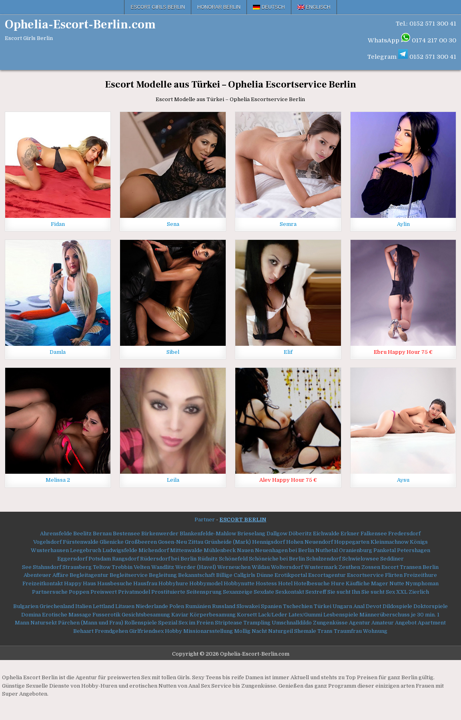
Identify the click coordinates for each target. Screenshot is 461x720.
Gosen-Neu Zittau (180, 542)
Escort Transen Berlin (410, 567)
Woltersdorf (287, 567)
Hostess (266, 583)
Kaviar (179, 615)
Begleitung (163, 575)
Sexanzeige (238, 592)
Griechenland (57, 606)
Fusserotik (106, 615)
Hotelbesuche (312, 583)
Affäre (60, 575)
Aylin (403, 224)
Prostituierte (168, 592)
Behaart (83, 631)
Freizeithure (420, 575)
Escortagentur (327, 575)
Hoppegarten (351, 542)
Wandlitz (162, 567)
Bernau (102, 534)
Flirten (394, 575)
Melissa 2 (58, 480)
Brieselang (251, 534)
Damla (58, 352)
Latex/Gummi (305, 615)
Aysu (403, 480)
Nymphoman (422, 583)
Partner (204, 520)
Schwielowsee (360, 559)
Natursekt (43, 623)
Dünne (265, 575)
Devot (373, 606)
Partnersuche (50, 592)
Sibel (172, 352)
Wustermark (320, 567)
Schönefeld (233, 559)
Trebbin (122, 567)
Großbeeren (141, 542)
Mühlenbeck (220, 550)
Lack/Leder (272, 615)
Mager (379, 583)
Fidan (58, 224)
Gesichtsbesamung (146, 615)
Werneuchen (234, 567)
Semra (288, 224)
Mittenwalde (186, 550)
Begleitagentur (89, 575)
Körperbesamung (213, 615)
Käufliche (358, 583)
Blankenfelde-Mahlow (208, 534)
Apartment (432, 623)
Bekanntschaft (196, 575)
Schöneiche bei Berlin (277, 559)
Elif (288, 352)
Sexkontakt (289, 592)
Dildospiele (397, 606)
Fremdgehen (111, 631)
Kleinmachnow (390, 542)
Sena (173, 224)
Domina (31, 615)
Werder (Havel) (195, 567)
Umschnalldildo (292, 623)
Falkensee (374, 534)
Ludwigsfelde (119, 550)
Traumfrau (348, 631)
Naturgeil (280, 631)
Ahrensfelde (56, 534)
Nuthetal (326, 550)
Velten (142, 567)
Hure (338, 583)
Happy (73, 583)
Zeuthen (349, 567)
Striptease (228, 623)
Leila (173, 480)
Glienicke (112, 542)
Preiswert (103, 592)
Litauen (124, 606)
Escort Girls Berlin (157, 7)
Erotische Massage (66, 615)
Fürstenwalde (80, 542)
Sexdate (264, 592)
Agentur (359, 623)
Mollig (242, 631)
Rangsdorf (125, 559)
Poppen (79, 592)
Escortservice (365, 575)
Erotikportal (291, 575)
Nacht (259, 631)
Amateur (382, 623)
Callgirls (244, 575)
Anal (359, 606)
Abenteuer (37, 575)
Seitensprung (204, 592)
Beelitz (82, 534)
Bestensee (126, 534)
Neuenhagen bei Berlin (284, 550)
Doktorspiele (430, 606)
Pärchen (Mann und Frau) (90, 623)
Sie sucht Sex (378, 592)
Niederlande (152, 606)
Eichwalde (326, 534)
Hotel (285, 583)
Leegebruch (85, 550)
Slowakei (248, 606)
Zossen (370, 567)
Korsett (247, 615)
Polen (176, 606)
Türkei (322, 606)
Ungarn (342, 606)
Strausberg (77, 567)
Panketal (384, 550)
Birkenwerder (159, 534)
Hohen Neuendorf (309, 542)
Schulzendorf (323, 559)
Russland (223, 606)
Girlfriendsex (146, 631)
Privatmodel (134, 592)
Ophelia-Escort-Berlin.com (80, 24)
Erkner (349, 534)
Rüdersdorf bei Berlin (168, 559)
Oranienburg (355, 550)
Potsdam (99, 559)
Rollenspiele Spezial (150, 623)
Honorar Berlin (219, 7)
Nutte (396, 583)
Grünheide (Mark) (227, 542)
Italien (83, 606)
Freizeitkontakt (42, 583)
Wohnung (375, 631)
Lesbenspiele (340, 615)
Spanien (271, 606)
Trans (325, 631)
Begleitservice (129, 575)
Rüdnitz (208, 559)
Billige (224, 575)
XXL (401, 592)
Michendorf (153, 550)
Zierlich (419, 592)
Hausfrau (145, 583)
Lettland (103, 606)
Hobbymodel (205, 583)
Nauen (245, 550)
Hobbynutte (239, 583)
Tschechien (298, 606)
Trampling (257, 623)
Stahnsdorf (47, 567)
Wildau (261, 567)
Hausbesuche (114, 583)
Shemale (305, 631)
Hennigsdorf (268, 542)
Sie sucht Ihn (343, 592)
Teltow (101, 567)
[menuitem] (269, 7)
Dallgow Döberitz (289, 534)
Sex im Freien (196, 623)
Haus (89, 583)
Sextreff (315, 592)
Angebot (406, 623)
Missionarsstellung (208, 631)
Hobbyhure (173, 583)
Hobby (173, 631)
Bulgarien (25, 606)
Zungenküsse (330, 623)
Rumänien (198, 606)
